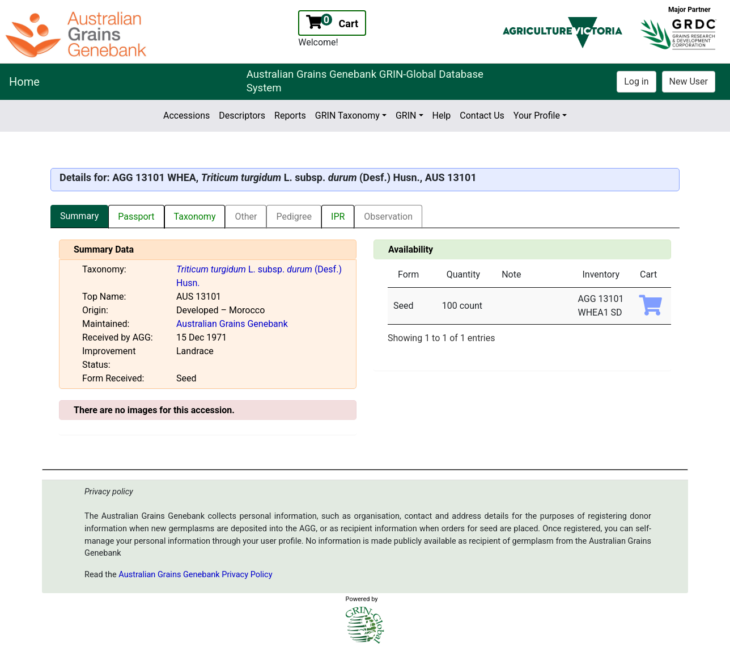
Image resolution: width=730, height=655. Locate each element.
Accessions (186, 115)
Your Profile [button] (536, 115)
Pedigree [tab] (294, 216)
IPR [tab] (338, 216)
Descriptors (242, 115)
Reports (290, 115)
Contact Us (482, 115)
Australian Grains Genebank (232, 323)
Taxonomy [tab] (195, 216)
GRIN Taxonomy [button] (347, 115)
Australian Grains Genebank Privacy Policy (195, 575)
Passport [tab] (136, 216)
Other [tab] (246, 216)
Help (441, 115)
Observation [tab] (388, 216)
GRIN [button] (406, 115)
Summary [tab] (79, 216)
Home (24, 82)
